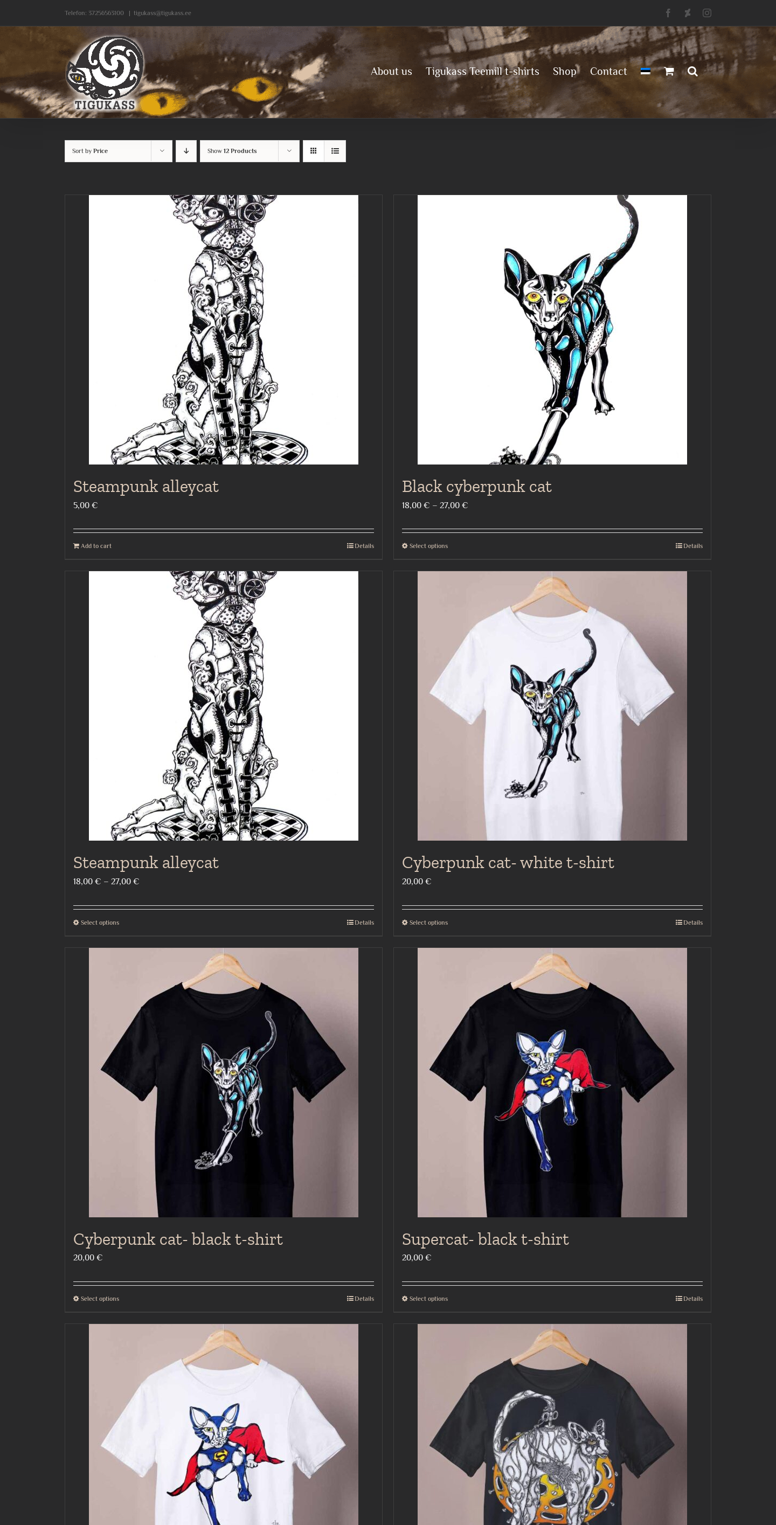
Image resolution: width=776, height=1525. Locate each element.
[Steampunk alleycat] (223, 330)
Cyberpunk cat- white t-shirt (508, 862)
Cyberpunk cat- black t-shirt (178, 1239)
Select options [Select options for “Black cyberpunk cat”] (429, 546)
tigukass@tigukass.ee (162, 13)
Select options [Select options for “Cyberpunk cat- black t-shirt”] (100, 1298)
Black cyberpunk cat (477, 486)
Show (232, 151)
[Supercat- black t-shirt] (552, 1082)
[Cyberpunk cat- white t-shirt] (552, 706)
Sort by (90, 151)
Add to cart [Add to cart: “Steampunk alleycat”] (96, 546)
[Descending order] (186, 151)
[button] (693, 70)
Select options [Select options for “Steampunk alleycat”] (100, 922)
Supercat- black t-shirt (485, 1239)
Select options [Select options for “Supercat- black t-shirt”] (429, 1298)
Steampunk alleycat (146, 486)
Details (364, 546)
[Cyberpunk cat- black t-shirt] (223, 1082)
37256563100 (106, 13)
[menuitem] (645, 70)
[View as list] (334, 151)
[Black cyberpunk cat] (552, 330)
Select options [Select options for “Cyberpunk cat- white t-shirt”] (429, 922)
